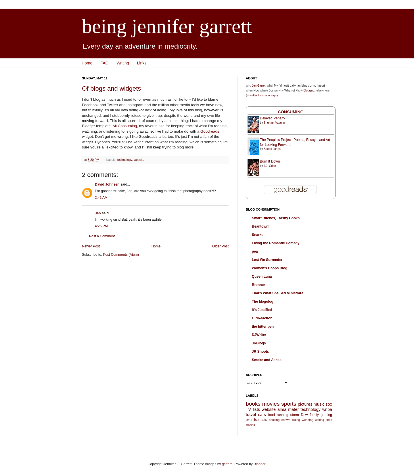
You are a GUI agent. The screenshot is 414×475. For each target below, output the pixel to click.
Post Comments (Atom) (121, 255)
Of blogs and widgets (111, 88)
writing (319, 419)
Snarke (257, 235)
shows (285, 419)
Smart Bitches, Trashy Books (276, 218)
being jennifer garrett (167, 26)
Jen (98, 213)
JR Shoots (260, 352)
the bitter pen (263, 327)
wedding (307, 419)
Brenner (258, 285)
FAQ (104, 63)
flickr (261, 95)
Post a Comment (102, 236)
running (282, 415)
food (271, 415)
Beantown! (260, 226)
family (314, 415)
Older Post (220, 246)
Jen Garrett (259, 85)
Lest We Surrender (267, 260)
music (319, 404)
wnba (327, 409)
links (329, 419)
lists (256, 409)
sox (329, 404)
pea (255, 251)
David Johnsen (107, 184)
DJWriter (259, 335)
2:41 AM (101, 198)
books (253, 404)
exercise (252, 420)
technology (124, 159)
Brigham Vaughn (274, 122)
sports (288, 404)
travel (251, 414)
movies (271, 404)
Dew (304, 415)
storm (294, 415)
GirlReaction (262, 318)
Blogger (308, 90)
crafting (250, 424)
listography (272, 95)
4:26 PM (101, 226)
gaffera (227, 464)
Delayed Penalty (272, 118)
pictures (305, 404)
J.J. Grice (270, 165)
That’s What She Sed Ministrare (277, 293)
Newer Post (91, 246)
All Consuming (124, 126)
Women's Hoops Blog (269, 268)
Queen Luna (262, 276)
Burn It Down (270, 161)
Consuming (291, 112)
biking (296, 419)
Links (142, 63)
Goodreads (209, 131)
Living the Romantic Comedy (275, 243)
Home (87, 63)
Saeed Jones (272, 148)
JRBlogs (259, 343)
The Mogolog (262, 302)
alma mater (288, 409)
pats (263, 420)
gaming (326, 415)
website (139, 159)
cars (262, 414)
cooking (274, 419)
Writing (122, 63)
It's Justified (262, 310)
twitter (253, 95)
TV (248, 409)
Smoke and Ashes (266, 360)
